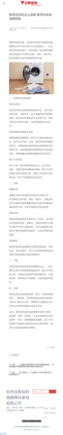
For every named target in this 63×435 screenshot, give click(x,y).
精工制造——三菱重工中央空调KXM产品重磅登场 (30, 373)
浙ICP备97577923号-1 (31, 430)
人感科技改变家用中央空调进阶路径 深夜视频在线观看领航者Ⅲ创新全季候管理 (31, 365)
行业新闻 (14, 355)
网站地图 (3, 434)
